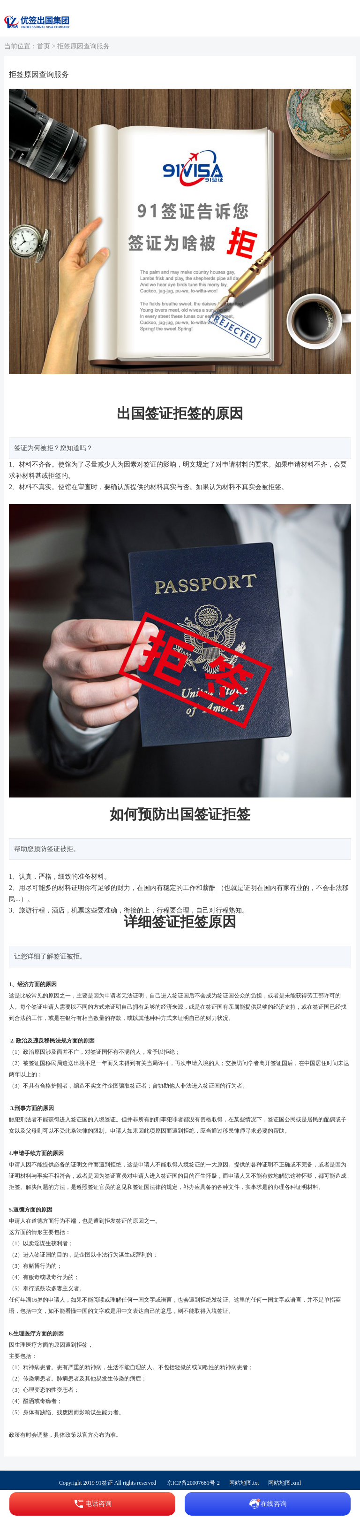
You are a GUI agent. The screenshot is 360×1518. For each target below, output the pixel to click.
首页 (43, 46)
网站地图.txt (244, 1483)
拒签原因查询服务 (83, 46)
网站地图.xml (284, 1483)
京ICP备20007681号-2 (193, 1483)
